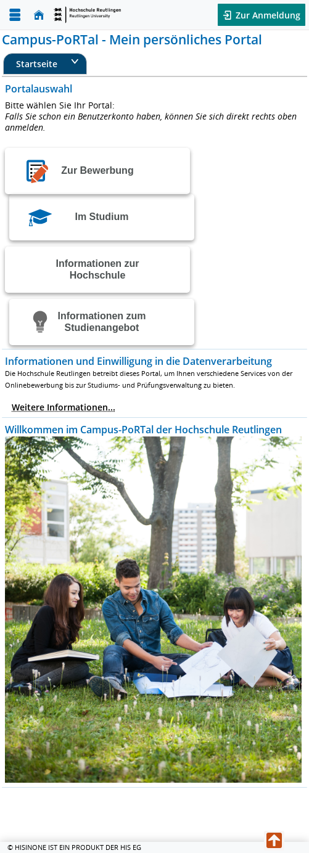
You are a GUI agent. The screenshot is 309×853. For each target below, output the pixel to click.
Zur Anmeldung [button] (266, 15)
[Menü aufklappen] (14, 15)
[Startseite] (39, 15)
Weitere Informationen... (63, 407)
